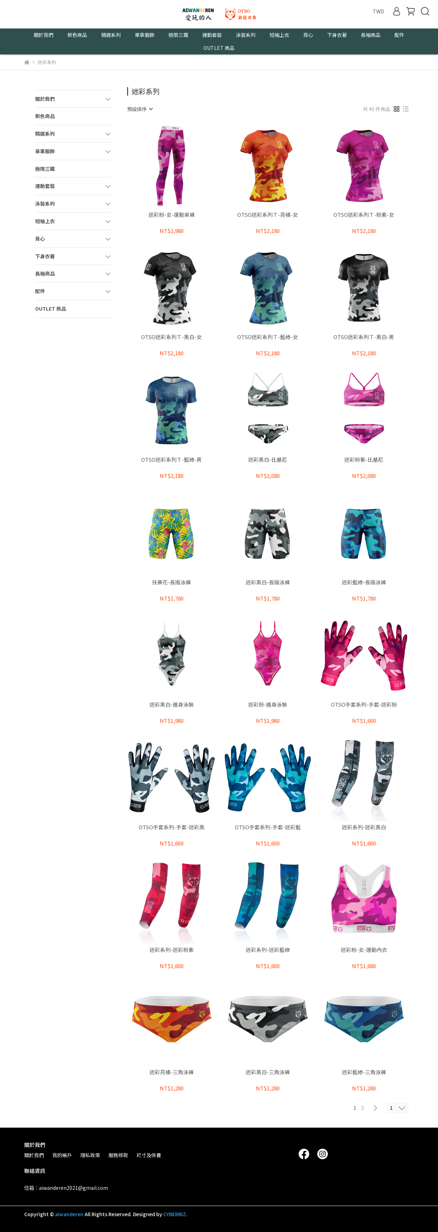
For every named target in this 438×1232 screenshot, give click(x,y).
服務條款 (118, 1155)
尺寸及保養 (149, 1155)
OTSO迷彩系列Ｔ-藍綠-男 (171, 459)
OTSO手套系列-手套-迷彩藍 (268, 827)
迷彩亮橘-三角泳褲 (172, 1072)
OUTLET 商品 (219, 47)
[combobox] (139, 109)
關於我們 (34, 1155)
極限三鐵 (178, 34)
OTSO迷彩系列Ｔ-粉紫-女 (363, 215)
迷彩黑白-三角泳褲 (268, 1072)
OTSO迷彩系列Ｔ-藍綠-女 (267, 337)
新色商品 (77, 34)
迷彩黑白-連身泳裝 (172, 704)
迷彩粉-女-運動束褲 (171, 215)
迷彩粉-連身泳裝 (267, 704)
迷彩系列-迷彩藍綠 (268, 950)
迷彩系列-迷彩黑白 (364, 827)
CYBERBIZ (174, 1214)
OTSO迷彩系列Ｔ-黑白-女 (171, 337)
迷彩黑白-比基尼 (267, 459)
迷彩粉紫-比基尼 (363, 459)
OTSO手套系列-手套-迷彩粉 (364, 704)
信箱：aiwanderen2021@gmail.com (66, 1187)
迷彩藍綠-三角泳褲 (364, 1072)
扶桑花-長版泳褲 (171, 582)
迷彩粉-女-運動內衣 (364, 950)
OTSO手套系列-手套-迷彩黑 (172, 827)
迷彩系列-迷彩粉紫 (172, 950)
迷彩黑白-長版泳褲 (268, 582)
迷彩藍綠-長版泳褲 (364, 582)
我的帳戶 (62, 1155)
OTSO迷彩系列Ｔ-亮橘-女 (267, 215)
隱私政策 (90, 1155)
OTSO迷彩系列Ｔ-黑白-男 (363, 337)
